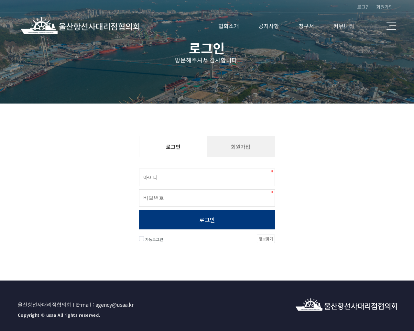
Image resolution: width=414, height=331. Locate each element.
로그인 (207, 219)
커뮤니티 (343, 26)
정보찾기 (266, 238)
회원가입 (384, 7)
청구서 (306, 26)
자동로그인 (151, 239)
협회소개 (228, 26)
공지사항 (268, 26)
